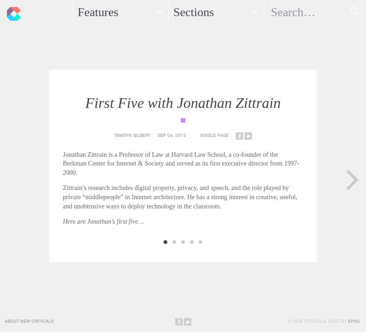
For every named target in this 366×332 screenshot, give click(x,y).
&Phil (354, 321)
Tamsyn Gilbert (133, 135)
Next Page (352, 180)
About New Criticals (29, 321)
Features (98, 12)
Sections (193, 12)
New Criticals (11, 11)
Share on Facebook (239, 136)
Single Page (214, 135)
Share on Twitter (248, 136)
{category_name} (183, 120)
